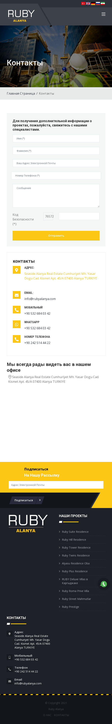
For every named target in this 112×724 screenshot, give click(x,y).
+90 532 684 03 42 (37, 313)
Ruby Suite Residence (75, 531)
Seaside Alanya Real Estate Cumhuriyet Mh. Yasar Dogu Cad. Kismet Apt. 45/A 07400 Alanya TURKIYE (32, 641)
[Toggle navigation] (103, 15)
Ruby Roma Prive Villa (75, 591)
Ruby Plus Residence (75, 571)
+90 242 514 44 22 (37, 343)
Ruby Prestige (70, 607)
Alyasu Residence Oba (76, 563)
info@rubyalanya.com (40, 299)
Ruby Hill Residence (74, 539)
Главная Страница (21, 93)
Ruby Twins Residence (76, 555)
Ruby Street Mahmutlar (76, 599)
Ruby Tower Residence (76, 547)
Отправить (56, 235)
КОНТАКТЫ (61, 715)
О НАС (47, 715)
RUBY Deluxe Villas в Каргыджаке (75, 581)
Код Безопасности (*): (23, 219)
